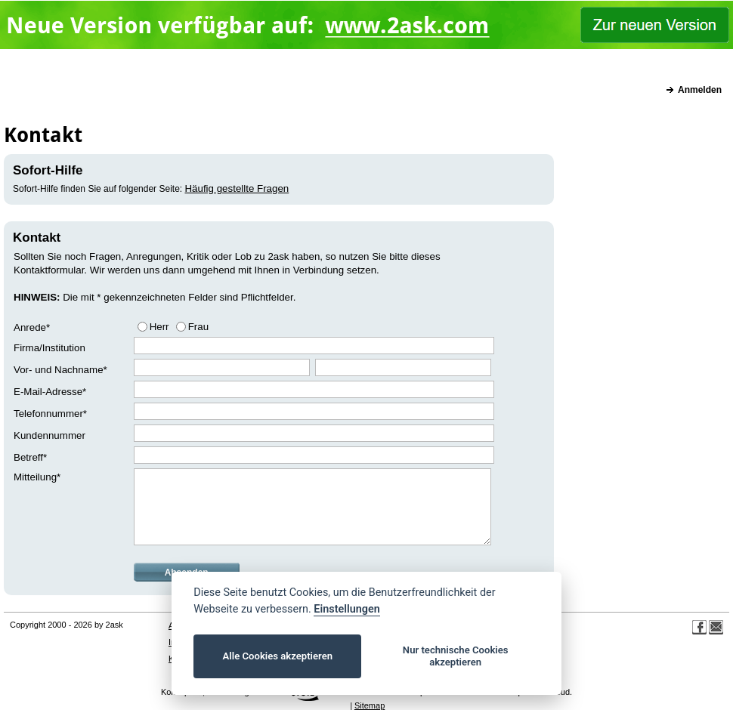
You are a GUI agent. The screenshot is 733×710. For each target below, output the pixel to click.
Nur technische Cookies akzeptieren (456, 656)
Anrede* (32, 327)
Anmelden (700, 90)
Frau (198, 326)
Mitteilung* (37, 477)
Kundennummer (49, 435)
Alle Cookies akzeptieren (277, 656)
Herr (159, 326)
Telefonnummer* (50, 413)
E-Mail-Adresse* (50, 391)
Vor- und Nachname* (60, 369)
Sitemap (369, 705)
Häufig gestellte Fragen (236, 188)
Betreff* (30, 457)
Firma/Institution (49, 347)
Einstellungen (346, 609)
